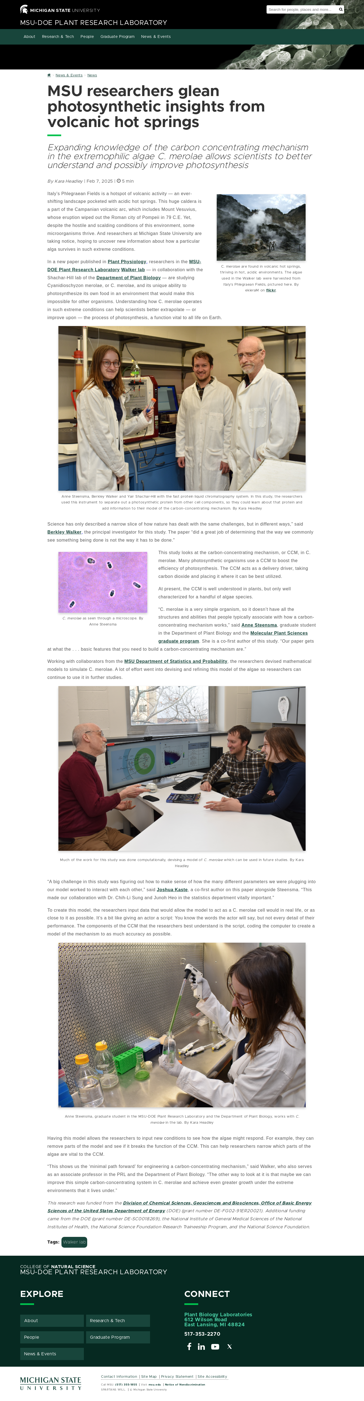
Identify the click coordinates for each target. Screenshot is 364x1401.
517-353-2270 (202, 1333)
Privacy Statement (177, 1376)
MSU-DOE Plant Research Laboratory (93, 23)
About (29, 37)
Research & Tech (58, 37)
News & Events (156, 37)
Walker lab (74, 1241)
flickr (271, 290)
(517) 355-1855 (126, 1384)
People (87, 37)
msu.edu (155, 1384)
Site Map (149, 1376)
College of (57, 1266)
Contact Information (119, 1376)
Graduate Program (117, 37)
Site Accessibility (212, 1376)
